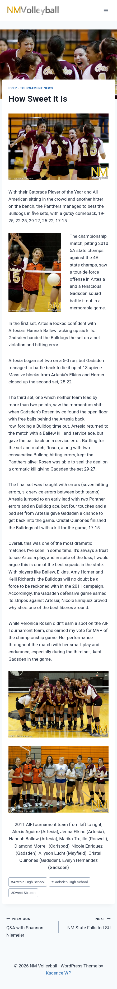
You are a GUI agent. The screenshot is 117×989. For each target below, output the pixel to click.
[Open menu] (106, 10)
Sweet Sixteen (23, 893)
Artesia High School (28, 882)
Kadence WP (58, 973)
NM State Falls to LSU (87, 923)
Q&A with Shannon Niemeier (30, 926)
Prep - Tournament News (30, 88)
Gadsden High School (69, 882)
